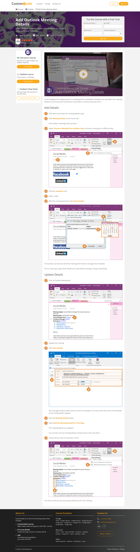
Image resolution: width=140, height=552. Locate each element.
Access (58, 532)
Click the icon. (58, 191)
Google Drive (68, 522)
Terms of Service (112, 549)
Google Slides (59, 524)
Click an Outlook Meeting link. (60, 280)
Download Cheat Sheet (28, 98)
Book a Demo (105, 533)
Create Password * (110, 30)
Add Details (51, 107)
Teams (72, 534)
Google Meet (68, 524)
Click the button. (61, 418)
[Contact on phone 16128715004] (110, 519)
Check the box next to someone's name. (64, 438)
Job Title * (107, 23)
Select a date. (54, 196)
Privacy (122, 549)
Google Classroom (87, 521)
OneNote (31, 9)
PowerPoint (65, 534)
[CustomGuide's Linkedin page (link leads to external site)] (99, 526)
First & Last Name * (90, 23)
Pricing (47, 4)
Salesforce (70, 541)
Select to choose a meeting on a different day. (81, 128)
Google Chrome (75, 521)
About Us (20, 513)
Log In (114, 4)
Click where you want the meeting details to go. (66, 113)
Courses (39, 4)
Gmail (57, 521)
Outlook (58, 534)
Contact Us (56, 4)
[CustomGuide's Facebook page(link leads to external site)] (104, 526)
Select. (66, 423)
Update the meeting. (56, 343)
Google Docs (59, 522)
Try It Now (28, 67)
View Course (28, 81)
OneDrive (78, 532)
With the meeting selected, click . (66, 201)
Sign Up (123, 4)
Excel (62, 532)
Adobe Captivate (60, 541)
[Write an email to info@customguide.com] (110, 522)
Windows (77, 534)
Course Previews (64, 513)
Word (83, 534)
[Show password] (121, 33)
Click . (56, 348)
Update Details (53, 274)
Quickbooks (77, 541)
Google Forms (77, 522)
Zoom (84, 541)
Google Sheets (86, 522)
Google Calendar (65, 521)
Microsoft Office (69, 532)
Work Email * (88, 30)
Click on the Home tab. (64, 118)
